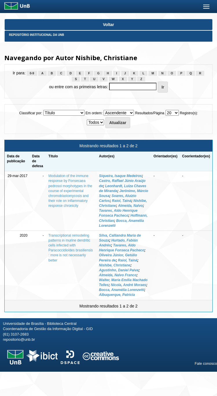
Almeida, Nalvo (130, 206)
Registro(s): (189, 113)
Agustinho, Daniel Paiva (119, 270)
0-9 (32, 73)
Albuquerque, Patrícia (117, 295)
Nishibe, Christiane (114, 265)
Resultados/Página (149, 113)
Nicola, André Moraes (128, 285)
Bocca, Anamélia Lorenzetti (121, 290)
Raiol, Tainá (121, 201)
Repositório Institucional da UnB (36, 34)
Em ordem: (94, 113)
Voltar (108, 24)
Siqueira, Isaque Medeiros (120, 176)
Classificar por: (30, 113)
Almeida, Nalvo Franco (117, 275)
